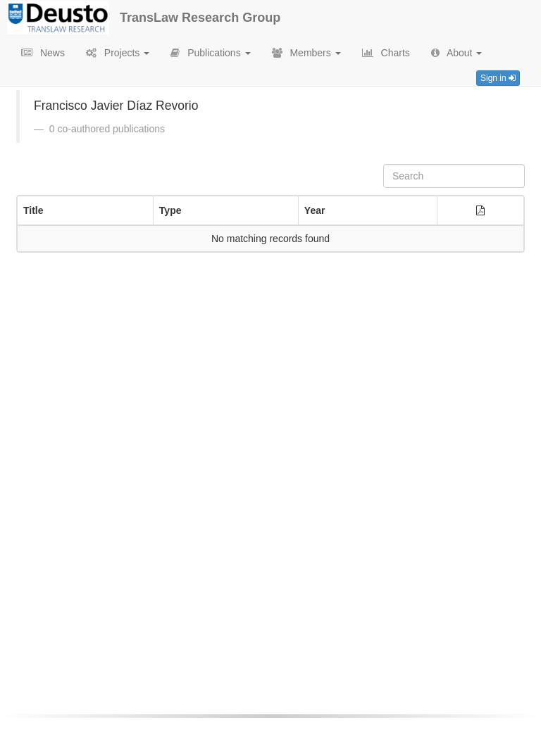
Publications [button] (210, 52)
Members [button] (306, 52)
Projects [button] (117, 52)
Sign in (498, 78)
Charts (386, 52)
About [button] (457, 52)
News (43, 52)
